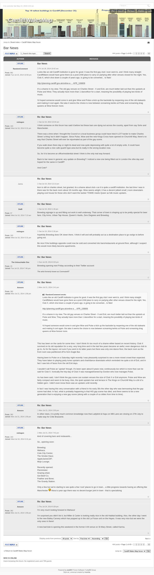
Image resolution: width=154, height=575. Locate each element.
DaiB (20, 209)
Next (147, 539)
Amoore (20, 287)
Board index (15, 42)
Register (141, 11)
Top (148, 112)
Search (120, 11)
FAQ (113, 11)
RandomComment (20, 69)
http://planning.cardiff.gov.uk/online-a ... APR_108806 (61, 83)
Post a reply (10, 54)
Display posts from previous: (56, 538)
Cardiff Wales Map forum (31, 42)
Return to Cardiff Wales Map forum (18, 551)
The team (130, 11)
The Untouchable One (20, 262)
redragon (20, 122)
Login (150, 11)
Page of (126, 53)
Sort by (81, 538)
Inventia (87, 572)
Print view (149, 42)
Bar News (10, 48)
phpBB (69, 570)
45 (149, 53)
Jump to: (118, 551)
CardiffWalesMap (30, 20)
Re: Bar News (44, 117)
